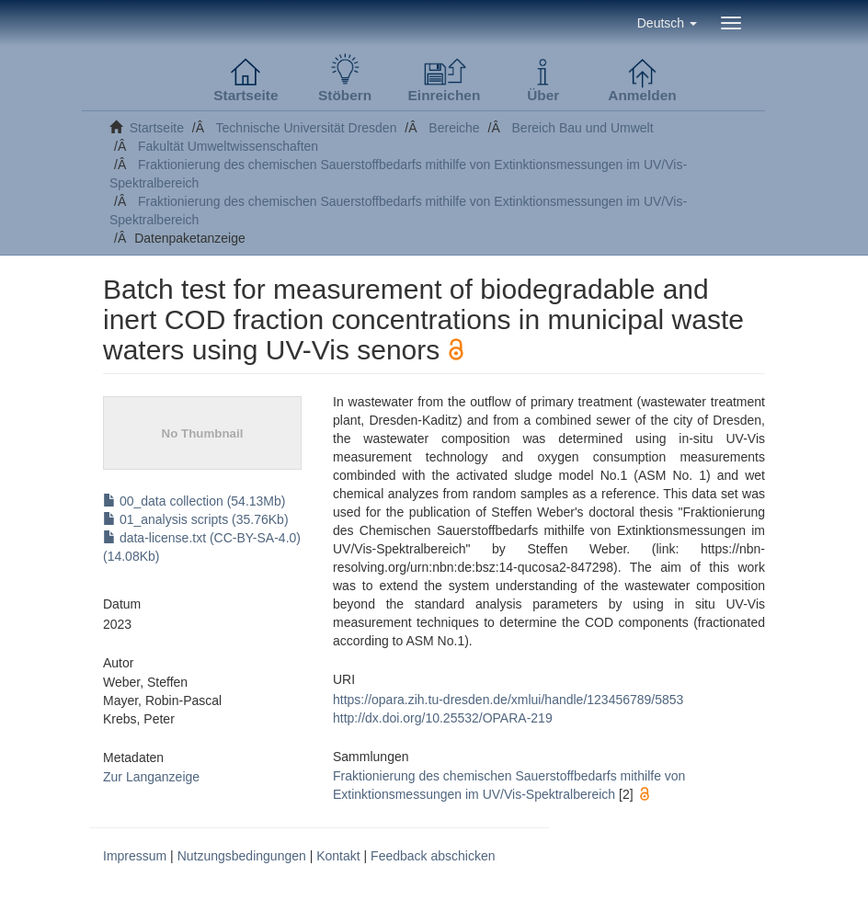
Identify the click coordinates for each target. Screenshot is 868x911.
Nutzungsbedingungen (241, 855)
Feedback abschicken (433, 855)
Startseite (157, 127)
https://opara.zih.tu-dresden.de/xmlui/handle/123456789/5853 (508, 699)
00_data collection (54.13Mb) (194, 501)
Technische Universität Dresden (306, 127)
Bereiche (453, 127)
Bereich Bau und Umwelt (583, 127)
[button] (667, 23)
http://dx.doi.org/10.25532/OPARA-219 (443, 718)
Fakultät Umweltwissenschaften (228, 146)
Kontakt (338, 855)
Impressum (134, 855)
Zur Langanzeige (151, 776)
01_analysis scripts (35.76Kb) (196, 519)
